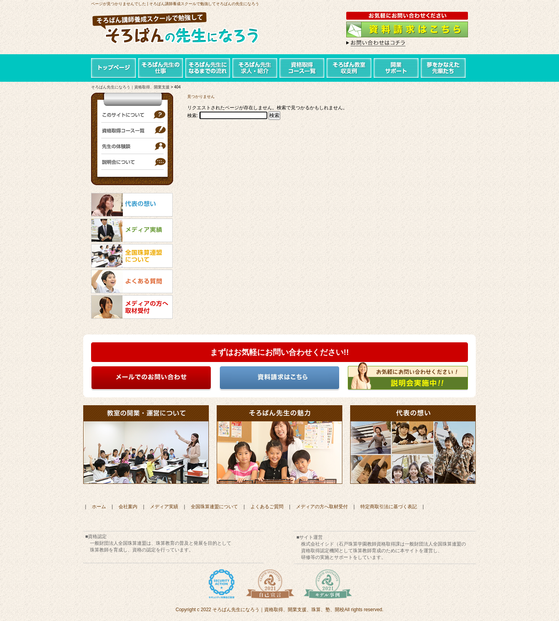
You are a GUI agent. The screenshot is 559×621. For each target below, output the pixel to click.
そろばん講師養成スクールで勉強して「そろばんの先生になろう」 (183, 29)
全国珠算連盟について (214, 506)
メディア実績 (164, 506)
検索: (192, 115)
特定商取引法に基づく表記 (388, 506)
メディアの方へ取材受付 (322, 506)
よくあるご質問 (266, 506)
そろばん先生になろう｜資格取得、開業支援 (130, 87)
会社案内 (128, 506)
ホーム (99, 506)
